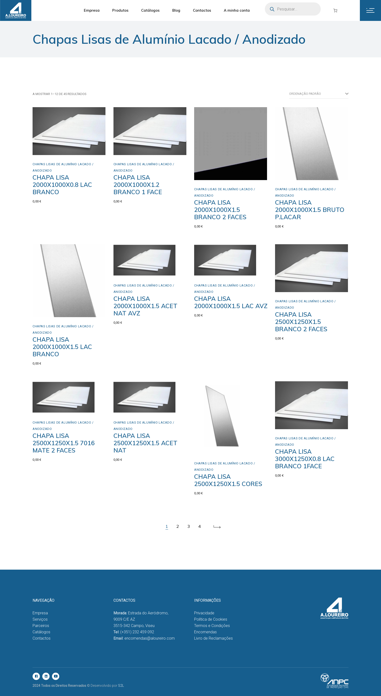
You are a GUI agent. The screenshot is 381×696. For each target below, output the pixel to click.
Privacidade (204, 613)
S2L (121, 685)
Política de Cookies (210, 619)
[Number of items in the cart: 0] (335, 10)
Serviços (40, 619)
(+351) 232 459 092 (137, 632)
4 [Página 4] (199, 526)
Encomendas (205, 632)
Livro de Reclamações (213, 638)
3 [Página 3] (188, 526)
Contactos (42, 638)
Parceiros (41, 625)
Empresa (40, 613)
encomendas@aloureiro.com (149, 638)
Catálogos (41, 632)
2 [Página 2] (177, 526)
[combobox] (318, 94)
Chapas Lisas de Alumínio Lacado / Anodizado (63, 167)
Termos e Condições (212, 625)
